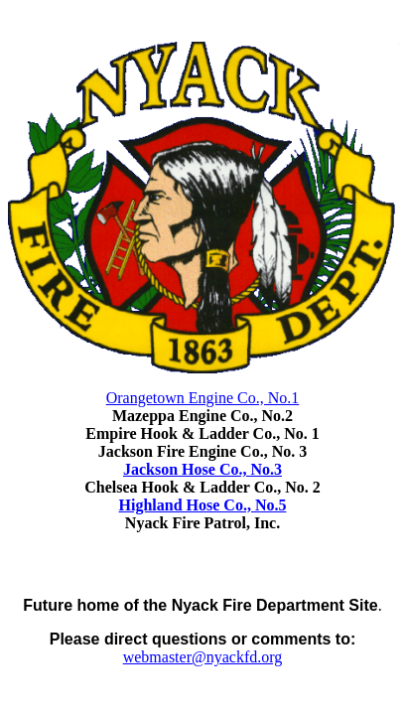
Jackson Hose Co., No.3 (202, 469)
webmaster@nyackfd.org (203, 656)
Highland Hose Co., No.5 (203, 505)
